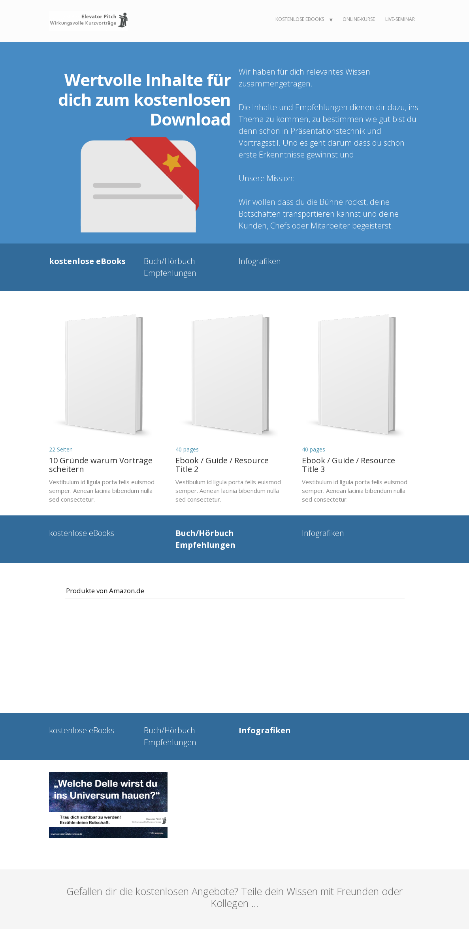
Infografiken (260, 261)
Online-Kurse (359, 19)
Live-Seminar (400, 19)
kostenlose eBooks (299, 19)
